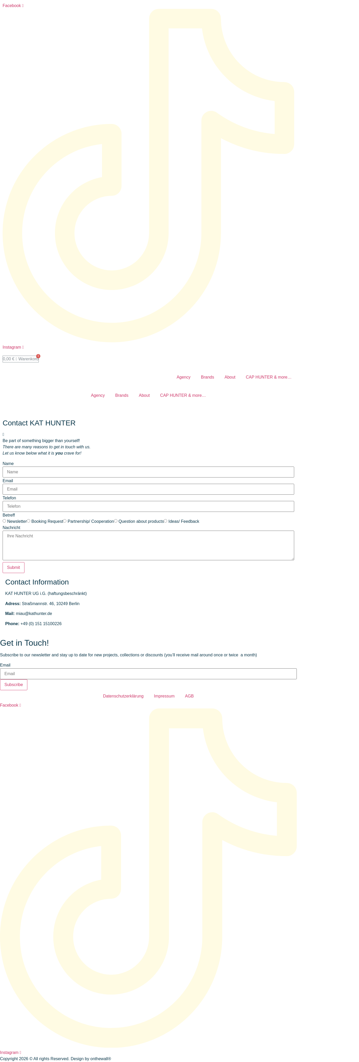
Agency (183, 377)
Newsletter (17, 521)
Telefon (9, 498)
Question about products (141, 521)
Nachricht (11, 528)
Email (8, 481)
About (229, 377)
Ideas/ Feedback (183, 521)
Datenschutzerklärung (123, 696)
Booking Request (47, 521)
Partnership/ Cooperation (91, 521)
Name (8, 464)
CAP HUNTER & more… (269, 377)
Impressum (164, 696)
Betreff (9, 515)
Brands (207, 377)
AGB (189, 696)
